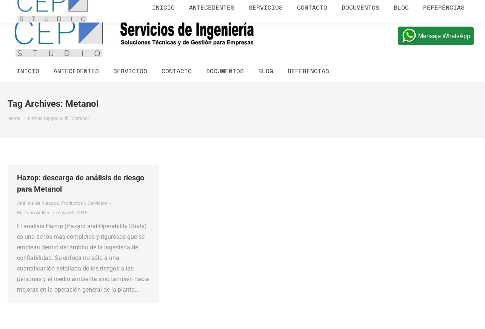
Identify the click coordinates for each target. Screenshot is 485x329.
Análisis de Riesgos (38, 203)
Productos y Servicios (84, 203)
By (34, 212)
